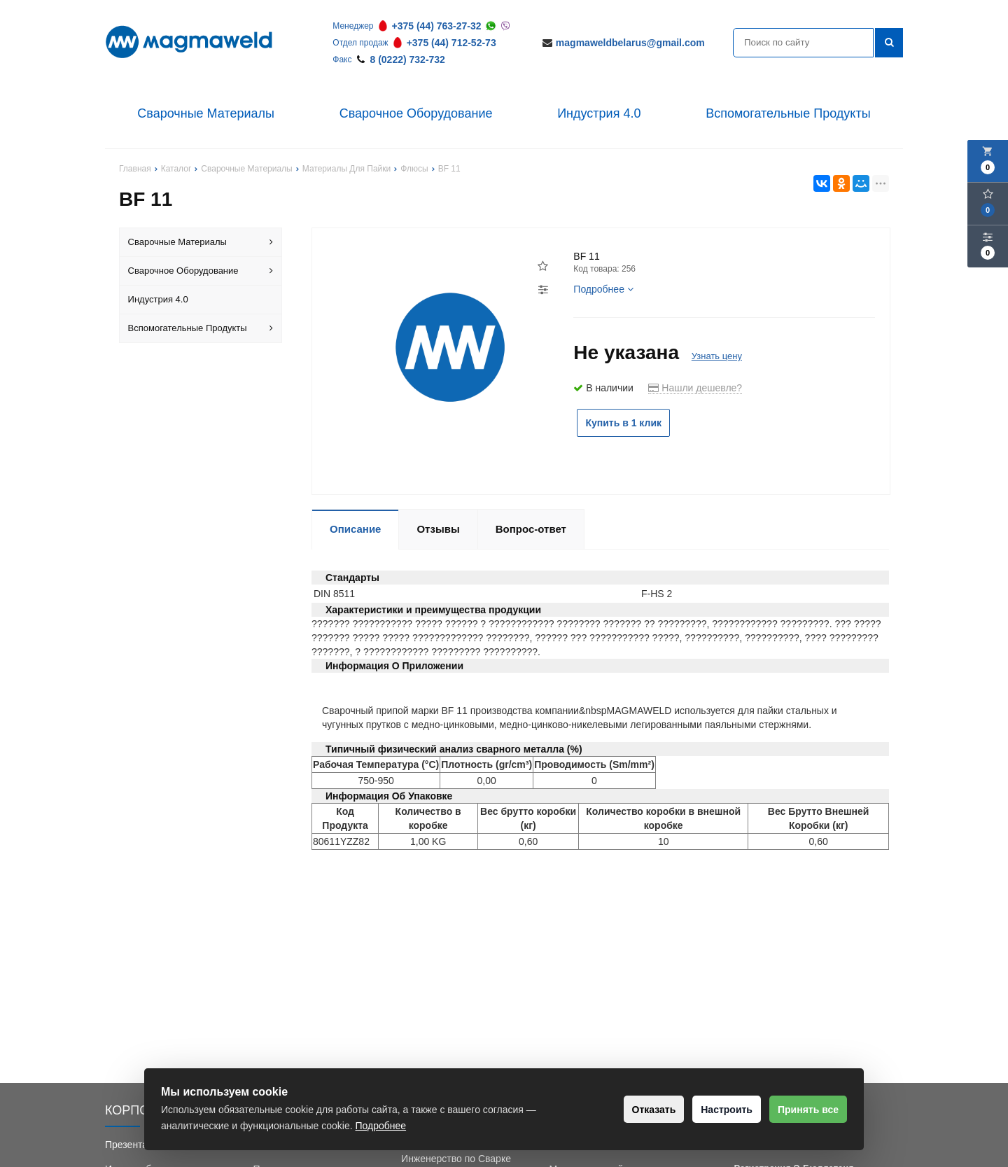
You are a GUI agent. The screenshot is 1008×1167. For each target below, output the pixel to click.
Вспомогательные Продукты (788, 113)
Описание (355, 529)
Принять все (803, 1109)
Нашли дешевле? (695, 387)
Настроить (712, 1109)
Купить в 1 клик (632, 422)
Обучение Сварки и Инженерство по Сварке (456, 1151)
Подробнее (603, 289)
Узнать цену (717, 356)
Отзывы (437, 529)
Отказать (630, 1109)
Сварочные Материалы (205, 113)
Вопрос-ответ (531, 529)
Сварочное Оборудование (416, 113)
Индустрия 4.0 (598, 113)
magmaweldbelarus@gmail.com (630, 42)
